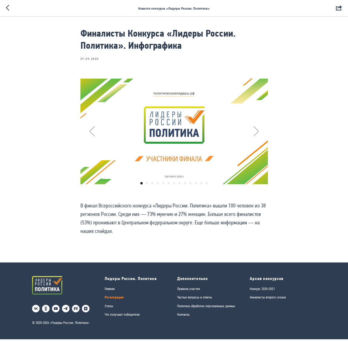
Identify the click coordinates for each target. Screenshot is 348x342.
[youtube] (56, 311)
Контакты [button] (183, 317)
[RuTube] (76, 311)
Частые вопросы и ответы (194, 300)
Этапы (109, 309)
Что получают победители (122, 317)
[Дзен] (85, 311)
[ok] (46, 311)
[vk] (36, 311)
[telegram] (66, 311)
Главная (110, 291)
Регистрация (114, 300)
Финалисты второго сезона (268, 300)
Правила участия (188, 291)
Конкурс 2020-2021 (262, 291)
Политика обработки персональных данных (206, 309)
